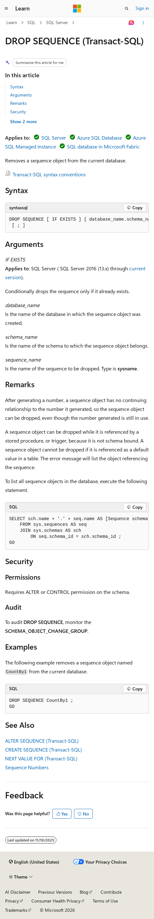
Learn (11, 22)
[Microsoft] (77, 8)
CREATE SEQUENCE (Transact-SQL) (43, 749)
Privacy (12, 901)
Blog (84, 892)
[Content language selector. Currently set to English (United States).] (34, 862)
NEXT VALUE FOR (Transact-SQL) (41, 758)
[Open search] (126, 8)
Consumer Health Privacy (56, 901)
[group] (77, 223)
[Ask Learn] (131, 23)
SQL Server (57, 22)
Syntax (16, 87)
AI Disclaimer (17, 892)
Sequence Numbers (27, 767)
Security (18, 112)
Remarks (18, 103)
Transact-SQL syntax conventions (49, 174)
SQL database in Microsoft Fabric (103, 146)
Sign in (142, 8)
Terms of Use (105, 901)
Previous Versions (55, 892)
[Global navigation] (6, 8)
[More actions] (143, 23)
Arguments (21, 95)
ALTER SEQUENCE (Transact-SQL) (42, 740)
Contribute (111, 892)
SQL (31, 22)
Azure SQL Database (99, 137)
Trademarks (16, 910)
